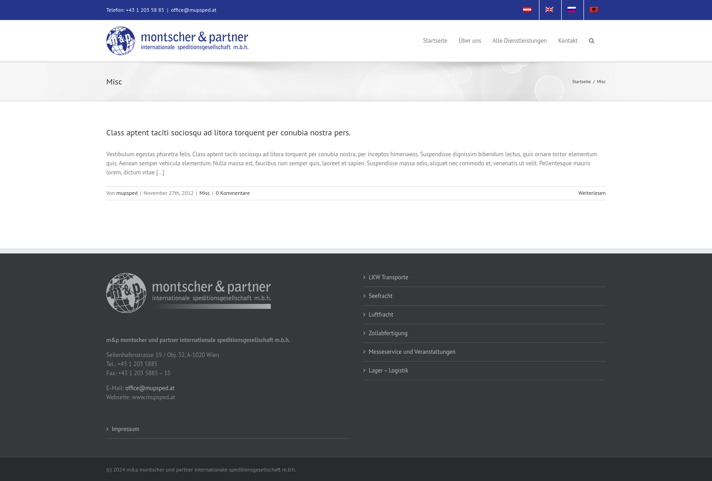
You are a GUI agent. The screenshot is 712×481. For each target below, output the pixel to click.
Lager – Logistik (388, 370)
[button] (591, 40)
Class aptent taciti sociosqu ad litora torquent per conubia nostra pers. (228, 132)
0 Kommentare (233, 192)
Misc (204, 192)
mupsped (127, 192)
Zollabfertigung (388, 333)
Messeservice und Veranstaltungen (412, 352)
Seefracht (380, 296)
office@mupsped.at (193, 9)
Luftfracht (381, 314)
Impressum (125, 429)
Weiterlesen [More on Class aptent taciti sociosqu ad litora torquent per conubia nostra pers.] (592, 192)
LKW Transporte (388, 277)
